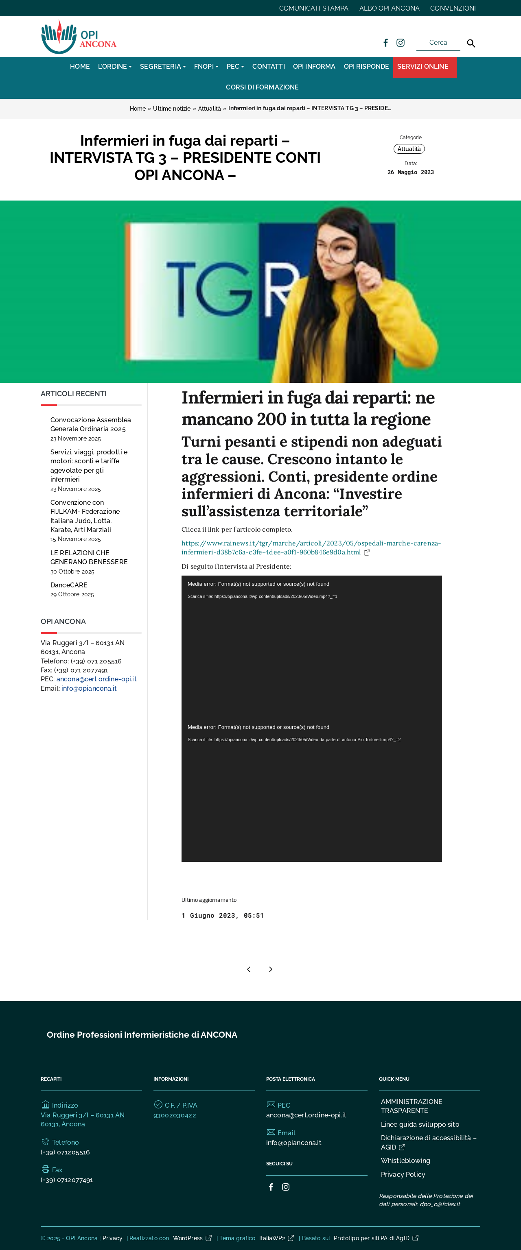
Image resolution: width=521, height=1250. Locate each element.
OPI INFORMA (314, 66)
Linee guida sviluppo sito (420, 1124)
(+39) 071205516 (65, 1152)
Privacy (113, 1238)
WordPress (193, 1238)
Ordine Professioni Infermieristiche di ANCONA (142, 1035)
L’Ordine (112, 66)
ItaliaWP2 (277, 1238)
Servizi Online (422, 66)
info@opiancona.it (89, 688)
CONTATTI (268, 66)
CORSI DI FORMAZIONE (262, 87)
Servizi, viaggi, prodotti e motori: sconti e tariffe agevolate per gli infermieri (88, 470)
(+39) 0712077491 (67, 1180)
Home (80, 66)
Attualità (409, 149)
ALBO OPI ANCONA (389, 8)
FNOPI (204, 66)
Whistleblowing (405, 1161)
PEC (233, 66)
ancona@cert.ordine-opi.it (97, 679)
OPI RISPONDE (367, 66)
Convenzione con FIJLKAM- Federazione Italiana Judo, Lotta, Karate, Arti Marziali (85, 521)
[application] (312, 647)
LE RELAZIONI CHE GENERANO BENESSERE (89, 562)
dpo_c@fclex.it (440, 1204)
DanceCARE (72, 589)
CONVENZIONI (453, 8)
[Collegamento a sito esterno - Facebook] (385, 42)
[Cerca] (471, 43)
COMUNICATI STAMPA (314, 8)
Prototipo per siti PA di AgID (377, 1238)
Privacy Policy (403, 1174)
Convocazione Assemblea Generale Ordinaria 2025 (90, 429)
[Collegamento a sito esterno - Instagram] (400, 42)
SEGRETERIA (160, 66)
